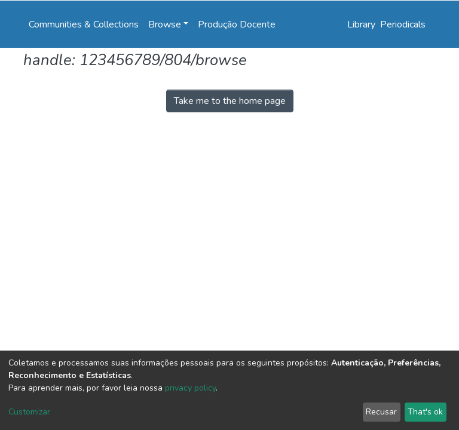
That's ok (425, 411)
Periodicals (403, 24)
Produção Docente (237, 24)
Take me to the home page (230, 101)
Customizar (29, 411)
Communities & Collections (84, 24)
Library (361, 24)
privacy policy (190, 388)
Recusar (381, 411)
